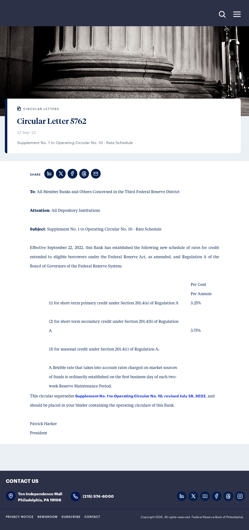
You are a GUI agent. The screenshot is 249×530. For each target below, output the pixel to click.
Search (222, 14)
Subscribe (71, 516)
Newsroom (47, 516)
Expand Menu (237, 14)
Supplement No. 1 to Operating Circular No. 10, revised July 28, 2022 (140, 395)
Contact (92, 516)
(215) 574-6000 (98, 496)
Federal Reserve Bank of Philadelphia (38, 14)
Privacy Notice (20, 516)
